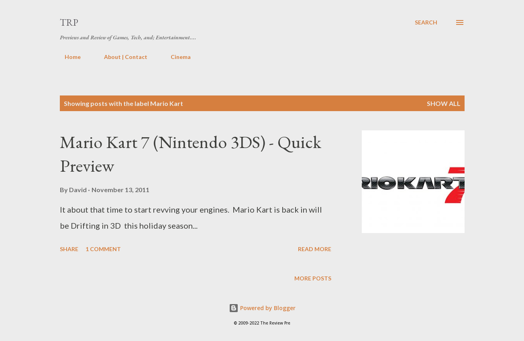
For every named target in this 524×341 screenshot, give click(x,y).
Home (68, 56)
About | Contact (121, 56)
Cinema (176, 56)
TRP (69, 22)
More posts (312, 278)
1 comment (103, 249)
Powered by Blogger (262, 308)
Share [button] (69, 249)
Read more (314, 249)
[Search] (426, 22)
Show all (444, 103)
